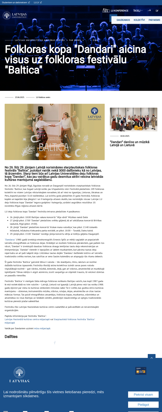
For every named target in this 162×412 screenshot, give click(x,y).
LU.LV (38, 2)
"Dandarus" (10, 239)
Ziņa (95, 40)
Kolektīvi (139, 20)
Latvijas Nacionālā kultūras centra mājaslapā (27, 319)
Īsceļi (138, 10)
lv (157, 10)
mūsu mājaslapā (42, 328)
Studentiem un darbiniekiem (16, 2)
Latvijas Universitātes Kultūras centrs (40, 40)
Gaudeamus (123, 20)
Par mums (154, 20)
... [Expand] (86, 40)
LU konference (115, 10)
